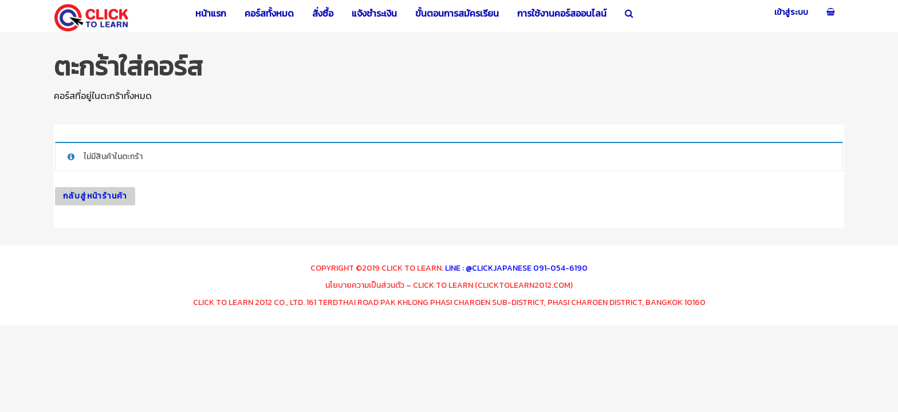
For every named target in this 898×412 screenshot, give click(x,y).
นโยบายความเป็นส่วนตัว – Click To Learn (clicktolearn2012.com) (449, 285)
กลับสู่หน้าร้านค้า (95, 196)
